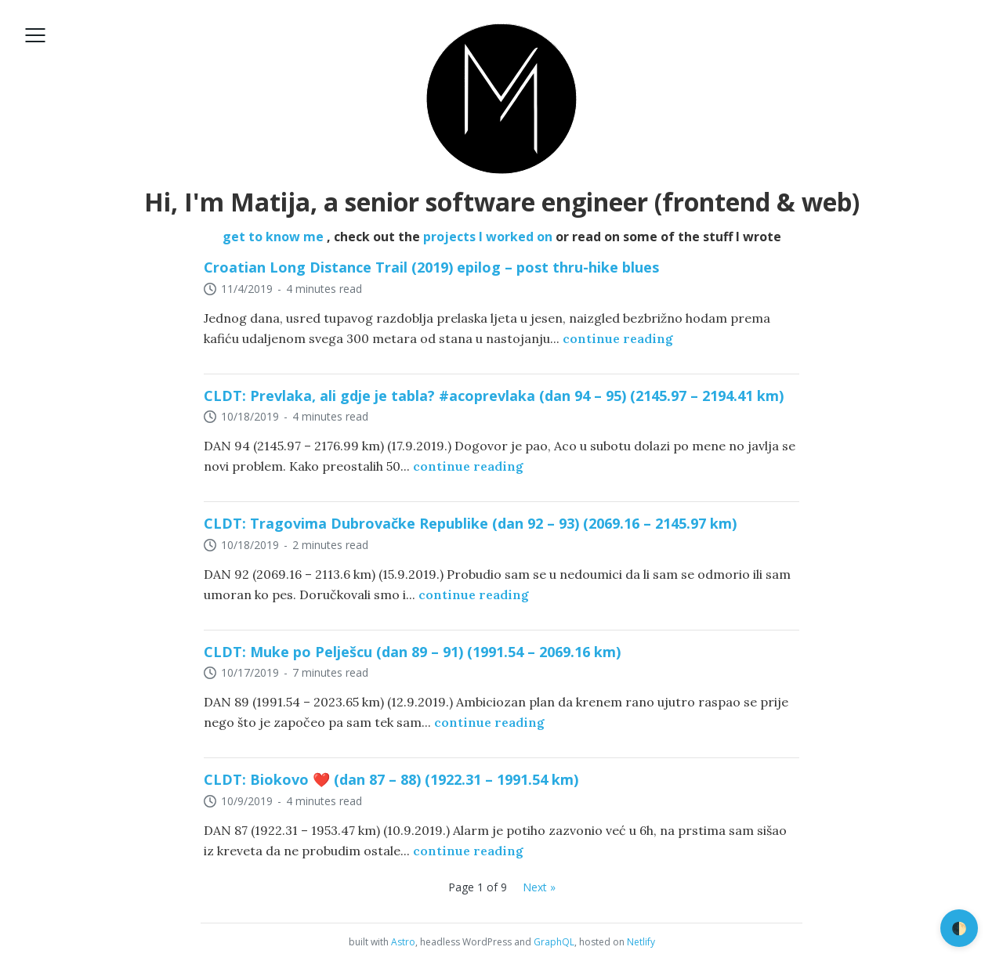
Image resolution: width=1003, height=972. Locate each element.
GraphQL (554, 942)
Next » (539, 887)
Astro (403, 942)
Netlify (641, 942)
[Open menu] (35, 35)
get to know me (275, 236)
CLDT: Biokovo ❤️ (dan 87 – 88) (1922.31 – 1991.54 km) (391, 779)
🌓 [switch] (959, 928)
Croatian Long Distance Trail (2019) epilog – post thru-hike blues (431, 267)
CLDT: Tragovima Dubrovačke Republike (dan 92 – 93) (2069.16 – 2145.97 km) (470, 523)
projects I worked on (489, 236)
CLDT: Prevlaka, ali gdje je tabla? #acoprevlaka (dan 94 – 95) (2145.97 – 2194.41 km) (494, 395)
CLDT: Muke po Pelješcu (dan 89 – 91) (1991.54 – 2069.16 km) (412, 651)
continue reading (618, 338)
